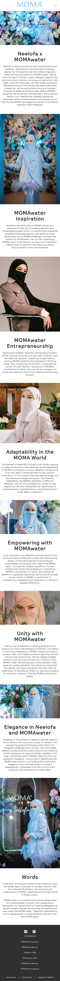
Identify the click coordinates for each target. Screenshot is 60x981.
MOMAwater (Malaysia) (30, 963)
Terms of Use (11, 977)
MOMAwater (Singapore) (30, 969)
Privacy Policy (27, 977)
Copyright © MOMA (46, 977)
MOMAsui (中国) (30, 953)
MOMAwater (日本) (30, 958)
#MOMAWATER (30, 936)
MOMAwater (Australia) (30, 942)
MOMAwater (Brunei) (30, 947)
